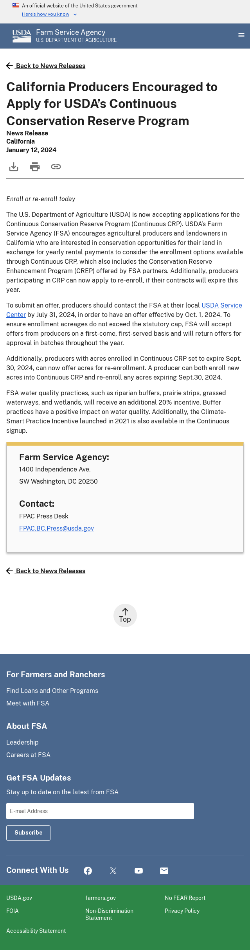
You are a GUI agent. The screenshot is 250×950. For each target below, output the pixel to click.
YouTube (139, 871)
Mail (164, 871)
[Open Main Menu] (240, 36)
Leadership (22, 742)
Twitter (113, 871)
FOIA (12, 910)
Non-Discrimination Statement (109, 914)
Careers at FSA (28, 755)
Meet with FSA (27, 703)
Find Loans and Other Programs (52, 691)
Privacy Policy (182, 910)
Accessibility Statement (36, 930)
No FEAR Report (185, 897)
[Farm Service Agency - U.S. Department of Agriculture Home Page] (76, 36)
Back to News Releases (45, 66)
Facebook (88, 871)
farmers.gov (100, 897)
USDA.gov (19, 897)
